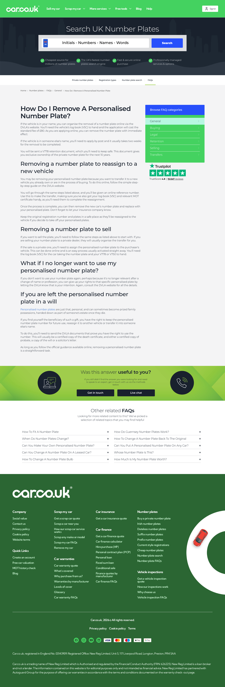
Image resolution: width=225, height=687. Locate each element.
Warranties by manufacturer (71, 581)
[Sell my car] (53, 9)
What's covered (63, 571)
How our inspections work (152, 586)
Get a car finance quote (110, 536)
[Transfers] (175, 155)
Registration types (107, 80)
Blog (15, 573)
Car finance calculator (109, 541)
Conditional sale (105, 568)
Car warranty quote (66, 565)
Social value (19, 518)
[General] (175, 121)
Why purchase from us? (68, 576)
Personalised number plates (37, 309)
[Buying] (175, 128)
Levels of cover (63, 586)
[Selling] (175, 148)
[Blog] (139, 9)
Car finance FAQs (106, 581)
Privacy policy (21, 529)
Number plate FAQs (149, 561)
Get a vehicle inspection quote (151, 580)
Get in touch (95, 392)
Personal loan (104, 557)
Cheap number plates (150, 550)
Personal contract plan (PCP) (113, 552)
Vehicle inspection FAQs (152, 597)
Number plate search (132, 80)
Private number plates (82, 80)
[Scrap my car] (75, 8)
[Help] (149, 9)
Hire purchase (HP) (107, 546)
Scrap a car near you (66, 523)
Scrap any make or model (69, 537)
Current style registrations (153, 545)
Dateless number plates (151, 529)
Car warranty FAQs (66, 597)
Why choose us (146, 592)
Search (167, 43)
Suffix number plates (150, 534)
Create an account (23, 557)
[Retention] (175, 141)
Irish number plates (149, 523)
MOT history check (24, 568)
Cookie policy (20, 534)
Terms (132, 628)
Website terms (21, 539)
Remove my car (63, 547)
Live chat (136, 392)
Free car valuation (23, 562)
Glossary (59, 592)
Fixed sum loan (105, 562)
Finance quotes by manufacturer (107, 575)
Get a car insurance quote (111, 518)
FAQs (150, 80)
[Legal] (175, 134)
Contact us (19, 523)
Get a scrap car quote (67, 518)
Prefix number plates (150, 539)
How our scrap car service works (69, 530)
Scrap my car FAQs (65, 542)
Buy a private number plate (153, 518)
